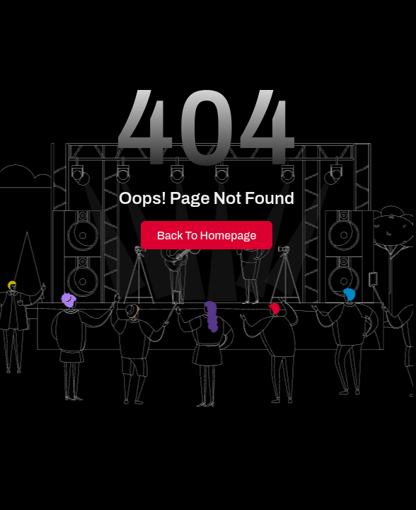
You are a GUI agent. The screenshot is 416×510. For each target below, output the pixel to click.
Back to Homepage (207, 236)
